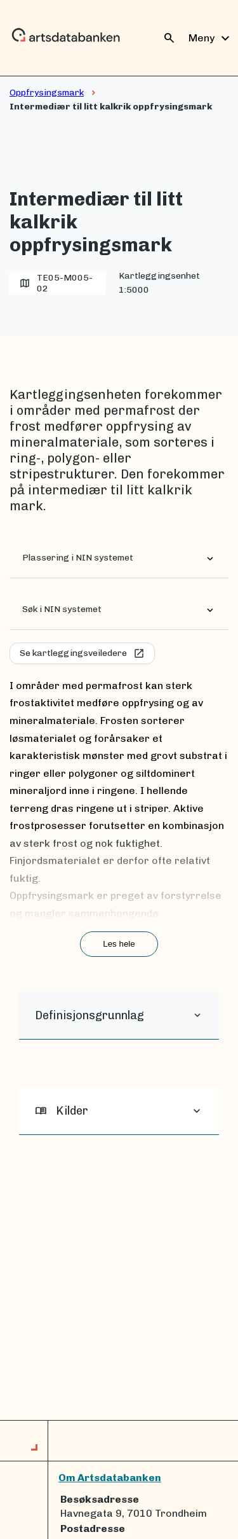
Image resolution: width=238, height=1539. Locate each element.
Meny (210, 38)
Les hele (119, 944)
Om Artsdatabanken (109, 1478)
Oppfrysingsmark (47, 92)
